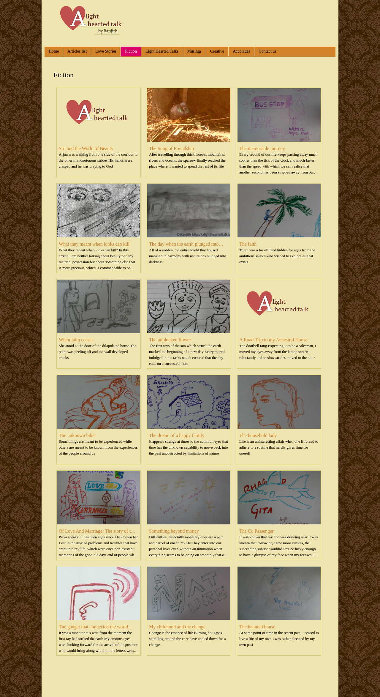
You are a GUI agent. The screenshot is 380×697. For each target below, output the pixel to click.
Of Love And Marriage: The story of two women (97, 531)
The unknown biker (77, 435)
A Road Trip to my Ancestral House (273, 339)
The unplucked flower (170, 339)
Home (54, 51)
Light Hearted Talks (162, 51)
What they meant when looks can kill (94, 244)
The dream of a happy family (176, 435)
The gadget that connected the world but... (93, 627)
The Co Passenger (256, 531)
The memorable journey (262, 148)
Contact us (267, 51)
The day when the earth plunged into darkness (184, 244)
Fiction (131, 51)
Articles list (77, 51)
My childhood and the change (177, 626)
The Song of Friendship (171, 148)
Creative (217, 51)
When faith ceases (76, 339)
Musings (194, 51)
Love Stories (105, 51)
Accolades (241, 51)
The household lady (258, 435)
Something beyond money (174, 531)
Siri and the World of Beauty (86, 148)
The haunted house (257, 626)
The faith (247, 244)
